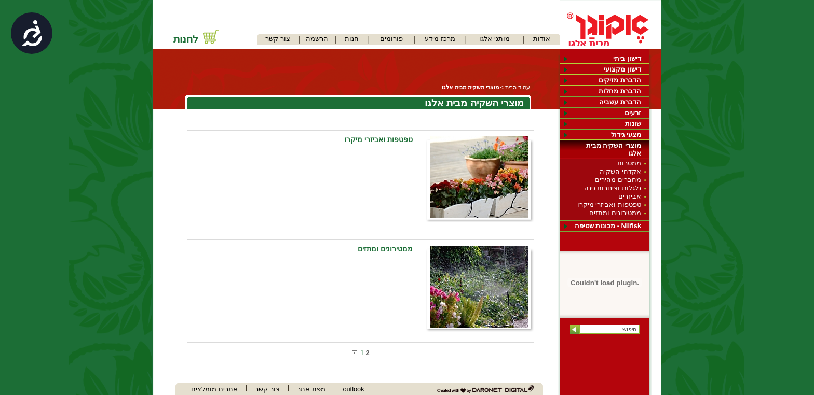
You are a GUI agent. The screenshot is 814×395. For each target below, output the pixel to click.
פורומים (391, 39)
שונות (633, 124)
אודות (541, 39)
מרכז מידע (440, 39)
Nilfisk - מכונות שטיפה (608, 226)
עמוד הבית (517, 87)
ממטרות (629, 163)
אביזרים (629, 196)
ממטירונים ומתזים (615, 213)
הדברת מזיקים (620, 80)
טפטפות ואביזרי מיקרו (609, 204)
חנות (352, 39)
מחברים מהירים (618, 180)
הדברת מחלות (620, 91)
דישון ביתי (627, 58)
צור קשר (277, 39)
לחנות (185, 39)
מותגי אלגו (494, 39)
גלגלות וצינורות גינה (612, 188)
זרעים (633, 113)
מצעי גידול (626, 134)
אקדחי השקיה (620, 171)
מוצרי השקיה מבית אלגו (613, 149)
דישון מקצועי (622, 69)
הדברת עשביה (620, 102)
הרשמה (317, 39)
